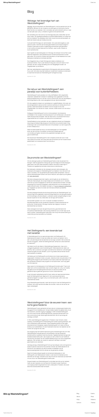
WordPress (93, 413)
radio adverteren (34, 176)
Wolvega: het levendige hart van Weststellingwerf (43, 21)
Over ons (93, 2)
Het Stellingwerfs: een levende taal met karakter (44, 231)
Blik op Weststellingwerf (11, 2)
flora (30, 113)
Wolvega (29, 26)
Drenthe (48, 311)
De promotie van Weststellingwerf (44, 157)
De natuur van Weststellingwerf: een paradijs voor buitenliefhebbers (45, 90)
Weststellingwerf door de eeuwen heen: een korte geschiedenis (49, 303)
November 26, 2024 (31, 76)
